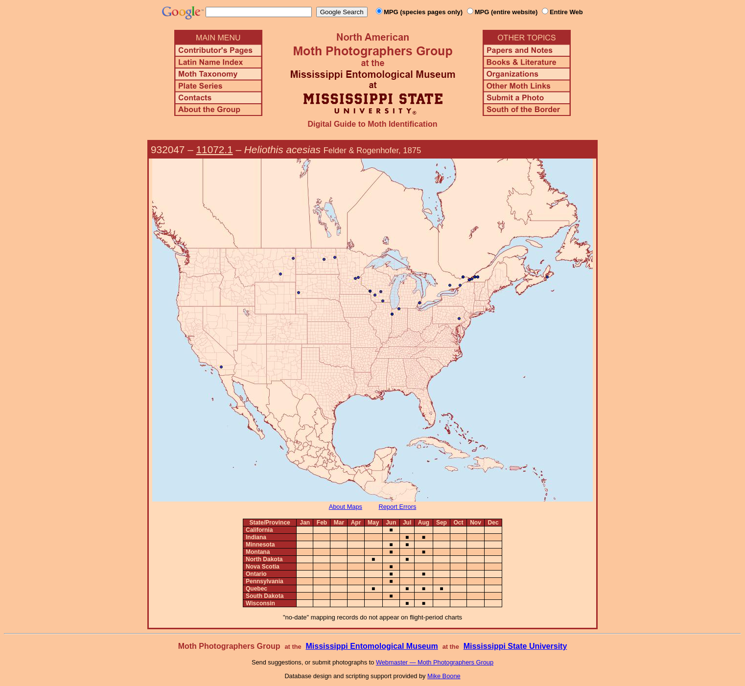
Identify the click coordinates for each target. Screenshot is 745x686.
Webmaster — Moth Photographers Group (434, 662)
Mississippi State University (515, 646)
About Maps (345, 506)
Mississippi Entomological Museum (371, 646)
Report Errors (398, 506)
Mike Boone (444, 676)
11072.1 (214, 149)
